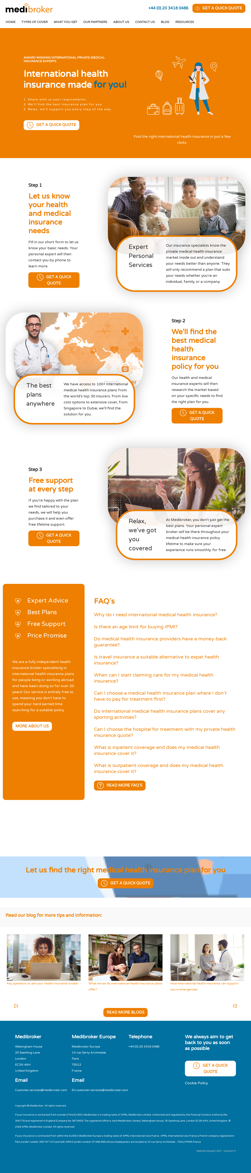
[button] (16, 1006)
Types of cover (34, 22)
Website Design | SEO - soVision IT (216, 1150)
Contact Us (145, 22)
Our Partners (95, 22)
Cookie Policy (196, 1083)
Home (13, 21)
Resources (184, 22)
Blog (165, 22)
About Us (121, 22)
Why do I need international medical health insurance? (155, 615)
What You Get (65, 22)
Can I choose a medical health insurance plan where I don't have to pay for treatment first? (160, 696)
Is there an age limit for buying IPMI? (136, 627)
